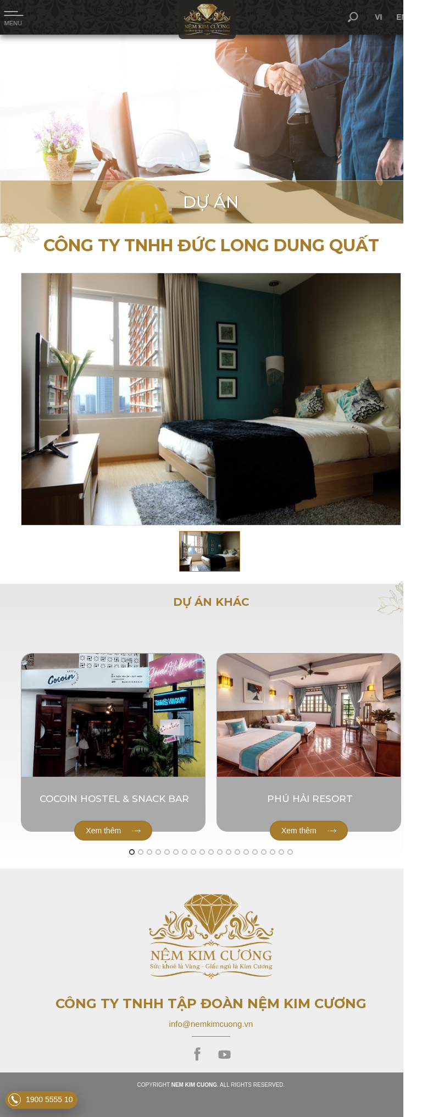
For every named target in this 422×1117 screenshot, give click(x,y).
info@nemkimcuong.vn (211, 1023)
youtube (224, 1054)
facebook (197, 1054)
